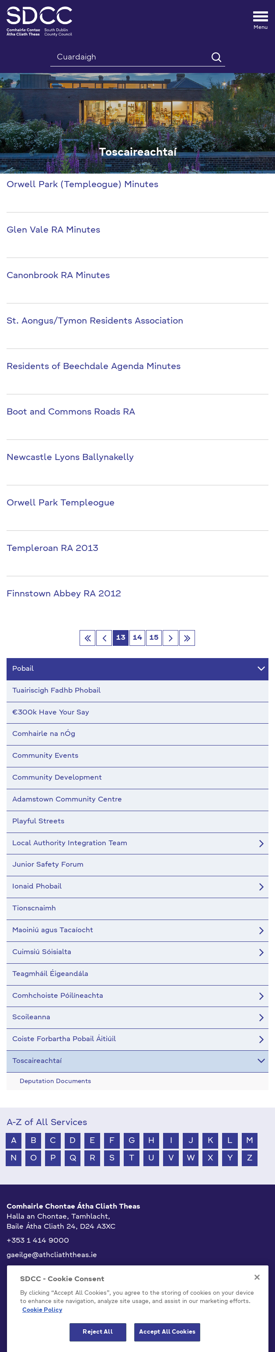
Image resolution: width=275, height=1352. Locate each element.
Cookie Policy (42, 1334)
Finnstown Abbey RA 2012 (64, 594)
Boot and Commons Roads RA (71, 412)
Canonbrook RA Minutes (58, 276)
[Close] (257, 1301)
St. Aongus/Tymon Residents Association (95, 321)
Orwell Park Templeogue (61, 503)
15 (154, 637)
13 (120, 637)
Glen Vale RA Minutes (53, 230)
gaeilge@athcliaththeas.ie (52, 1255)
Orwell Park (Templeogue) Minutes (82, 185)
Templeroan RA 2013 (52, 548)
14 (137, 637)
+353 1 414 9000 (38, 1240)
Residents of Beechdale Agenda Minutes (94, 366)
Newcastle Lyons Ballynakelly (70, 457)
